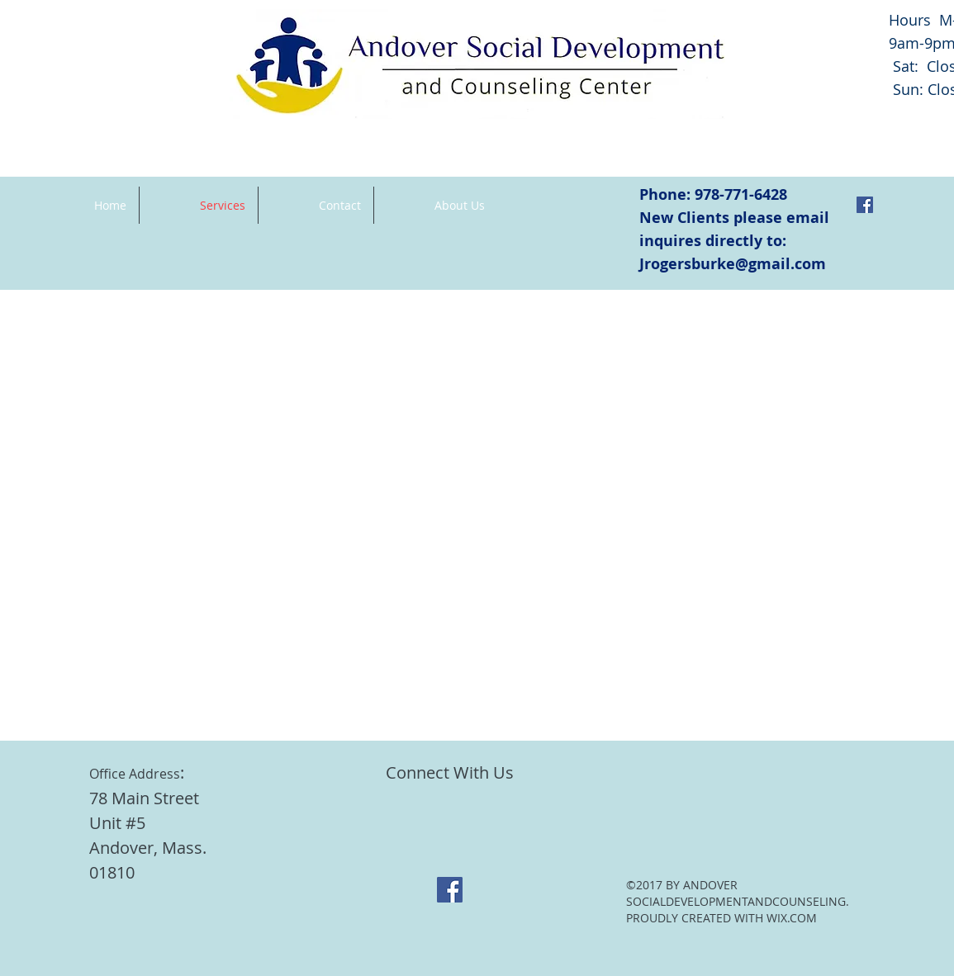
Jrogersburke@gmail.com (732, 263)
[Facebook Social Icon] (865, 205)
